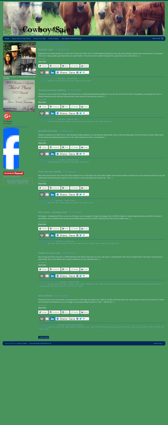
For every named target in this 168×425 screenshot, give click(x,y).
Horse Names (25, 180)
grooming (117, 327)
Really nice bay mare (49, 253)
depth (97, 327)
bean (61, 284)
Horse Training (71, 325)
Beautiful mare (45, 49)
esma (70, 243)
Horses (9, 180)
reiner (84, 80)
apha (49, 243)
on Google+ (7, 124)
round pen (139, 327)
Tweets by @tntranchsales (11, 176)
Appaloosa (51, 80)
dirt (101, 327)
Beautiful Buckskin (47, 131)
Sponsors (80, 325)
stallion (113, 243)
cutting (72, 162)
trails (91, 202)
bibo (61, 162)
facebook (107, 284)
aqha (53, 243)
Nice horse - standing (88, 243)
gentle (84, 121)
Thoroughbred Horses (22, 181)
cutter (87, 327)
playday (150, 284)
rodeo (56, 286)
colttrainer (73, 327)
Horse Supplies (10, 181)
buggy (67, 327)
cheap (77, 284)
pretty (82, 162)
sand (144, 327)
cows (96, 284)
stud (117, 243)
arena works (60, 327)
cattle (57, 202)
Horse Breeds (16, 180)
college (82, 284)
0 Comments (62, 49)
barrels (57, 284)
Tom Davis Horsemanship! (71, 39)
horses (137, 284)
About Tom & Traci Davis (21, 39)
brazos (58, 243)
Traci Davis (11, 5)
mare (72, 80)
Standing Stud (69, 241)
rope (80, 202)
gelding (79, 121)
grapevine (90, 121)
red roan (42, 286)
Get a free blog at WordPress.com (40, 343)
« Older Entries (43, 337)
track (75, 286)
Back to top (157, 343)
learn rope (144, 284)
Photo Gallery (53, 39)
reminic (107, 243)
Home (7, 39)
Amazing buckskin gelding (51, 90)
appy (56, 80)
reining (89, 80)
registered (78, 80)
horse (68, 80)
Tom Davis (157, 327)
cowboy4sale (89, 284)
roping (85, 202)
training (46, 329)
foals (78, 243)
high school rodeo (129, 284)
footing (105, 327)
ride (52, 286)
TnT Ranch (7, 121)
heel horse (62, 80)
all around (51, 284)
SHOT (64, 286)
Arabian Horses (12, 183)
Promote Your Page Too (11, 170)
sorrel (69, 286)
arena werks (52, 327)
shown (106, 121)
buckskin (68, 121)
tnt (89, 202)
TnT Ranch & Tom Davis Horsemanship (16, 127)
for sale (74, 121)
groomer (110, 327)
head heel (119, 284)
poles (155, 284)
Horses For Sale (39, 39)
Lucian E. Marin (22, 343)
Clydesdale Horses (22, 183)
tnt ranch (150, 327)
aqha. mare (51, 202)
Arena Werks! (45, 295)
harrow (122, 327)
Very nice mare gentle (49, 171)
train (110, 121)
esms (74, 243)
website (80, 286)
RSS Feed (156, 38)
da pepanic (64, 243)
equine (101, 284)
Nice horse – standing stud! (52, 212)
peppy (97, 243)
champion (71, 284)
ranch (72, 202)
